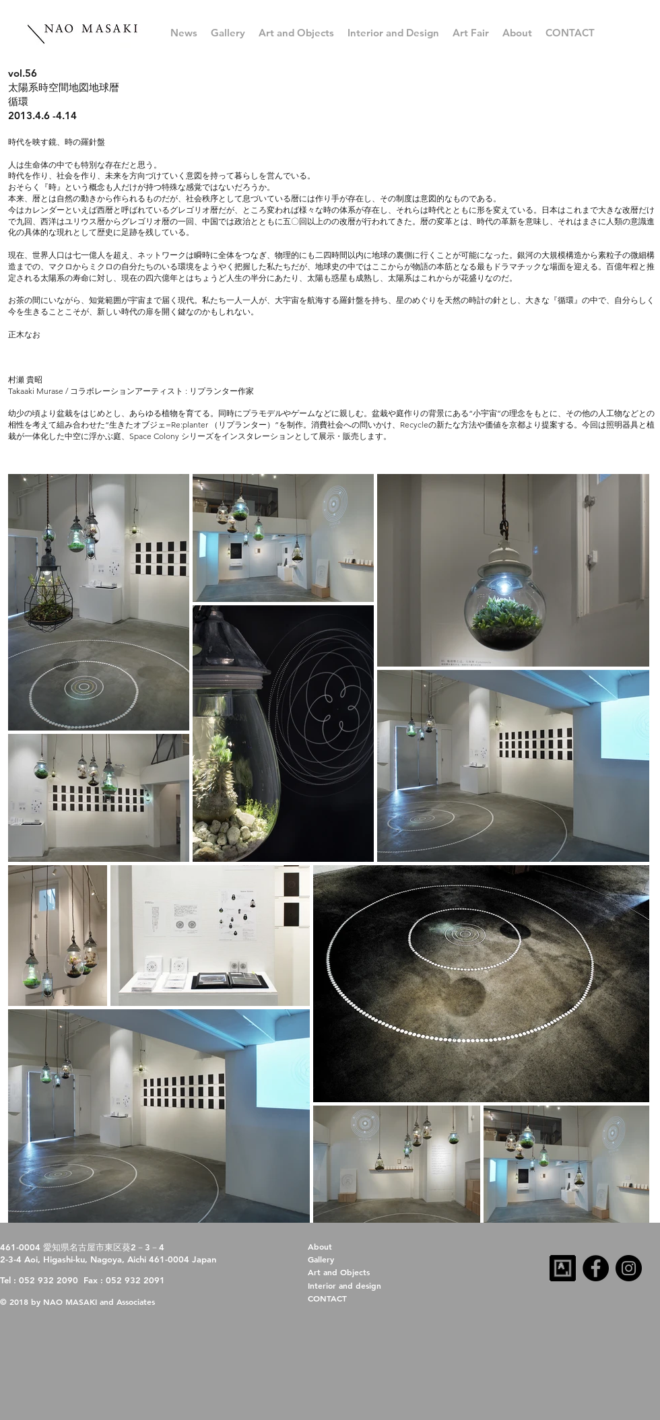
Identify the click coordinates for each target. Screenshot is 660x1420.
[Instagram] (629, 1268)
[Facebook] (596, 1268)
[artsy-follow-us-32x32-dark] (563, 1268)
